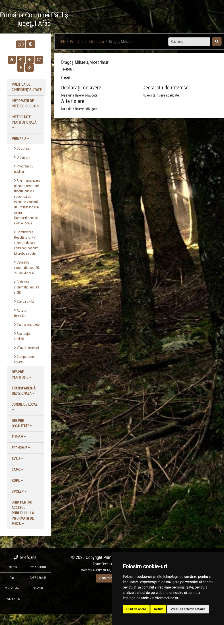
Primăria (20, 139)
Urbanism (22, 157)
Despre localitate (22, 423)
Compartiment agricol (25, 359)
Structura (22, 148)
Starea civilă (24, 301)
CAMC (17, 470)
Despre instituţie (21, 374)
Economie (21, 448)
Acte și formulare (20, 313)
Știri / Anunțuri (136, 20)
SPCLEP (19, 491)
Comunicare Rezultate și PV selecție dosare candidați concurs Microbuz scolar (26, 243)
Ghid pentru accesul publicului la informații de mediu (23, 513)
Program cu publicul (23, 169)
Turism (19, 437)
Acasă (116, 20)
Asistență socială (22, 336)
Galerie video (161, 20)
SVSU (17, 459)
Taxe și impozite (27, 325)
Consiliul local (24, 406)
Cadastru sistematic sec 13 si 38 (26, 287)
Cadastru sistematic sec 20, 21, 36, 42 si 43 (27, 267)
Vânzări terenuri (26, 348)
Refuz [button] (158, 609)
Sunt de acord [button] (136, 609)
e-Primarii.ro (101, 570)
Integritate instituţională (24, 122)
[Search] (189, 41)
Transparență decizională (23, 391)
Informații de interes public (25, 103)
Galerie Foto (184, 20)
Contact (203, 20)
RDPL (17, 480)
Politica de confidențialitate (26, 87)
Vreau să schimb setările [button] (188, 609)
